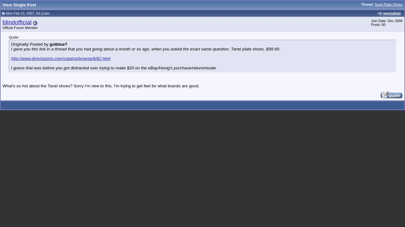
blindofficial (17, 22)
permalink (392, 13)
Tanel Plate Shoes (388, 4)
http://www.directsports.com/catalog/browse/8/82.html (60, 58)
